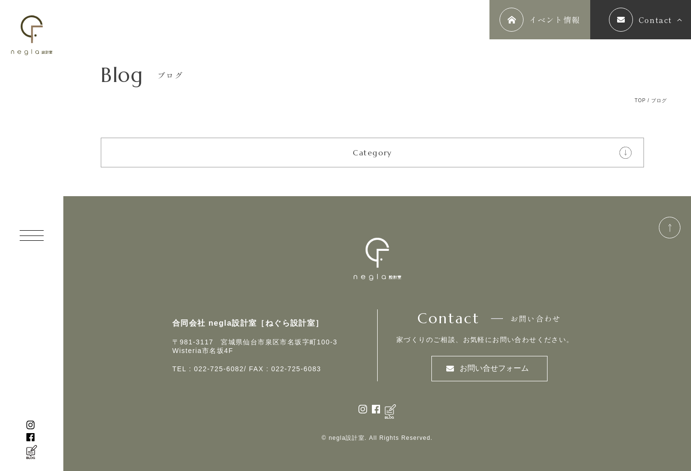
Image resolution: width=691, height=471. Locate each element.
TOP (639, 100)
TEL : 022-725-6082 (208, 369)
